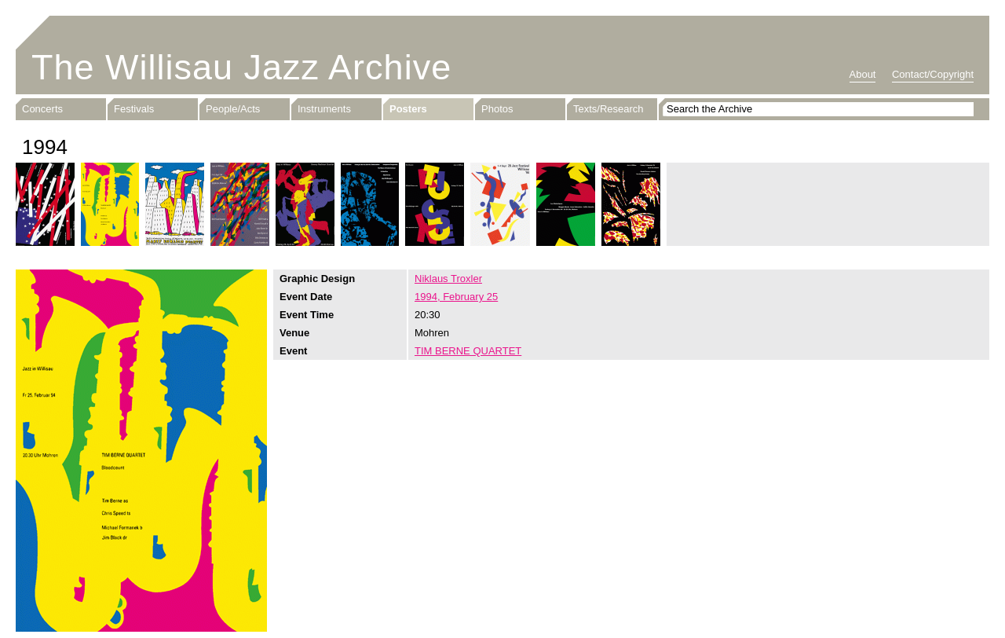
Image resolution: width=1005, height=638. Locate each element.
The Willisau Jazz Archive (241, 67)
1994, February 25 (456, 296)
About (863, 74)
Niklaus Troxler (448, 278)
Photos (497, 109)
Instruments (324, 109)
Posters (408, 109)
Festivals (134, 109)
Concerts (42, 109)
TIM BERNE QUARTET (468, 351)
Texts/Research (608, 109)
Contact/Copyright (933, 74)
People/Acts (233, 109)
